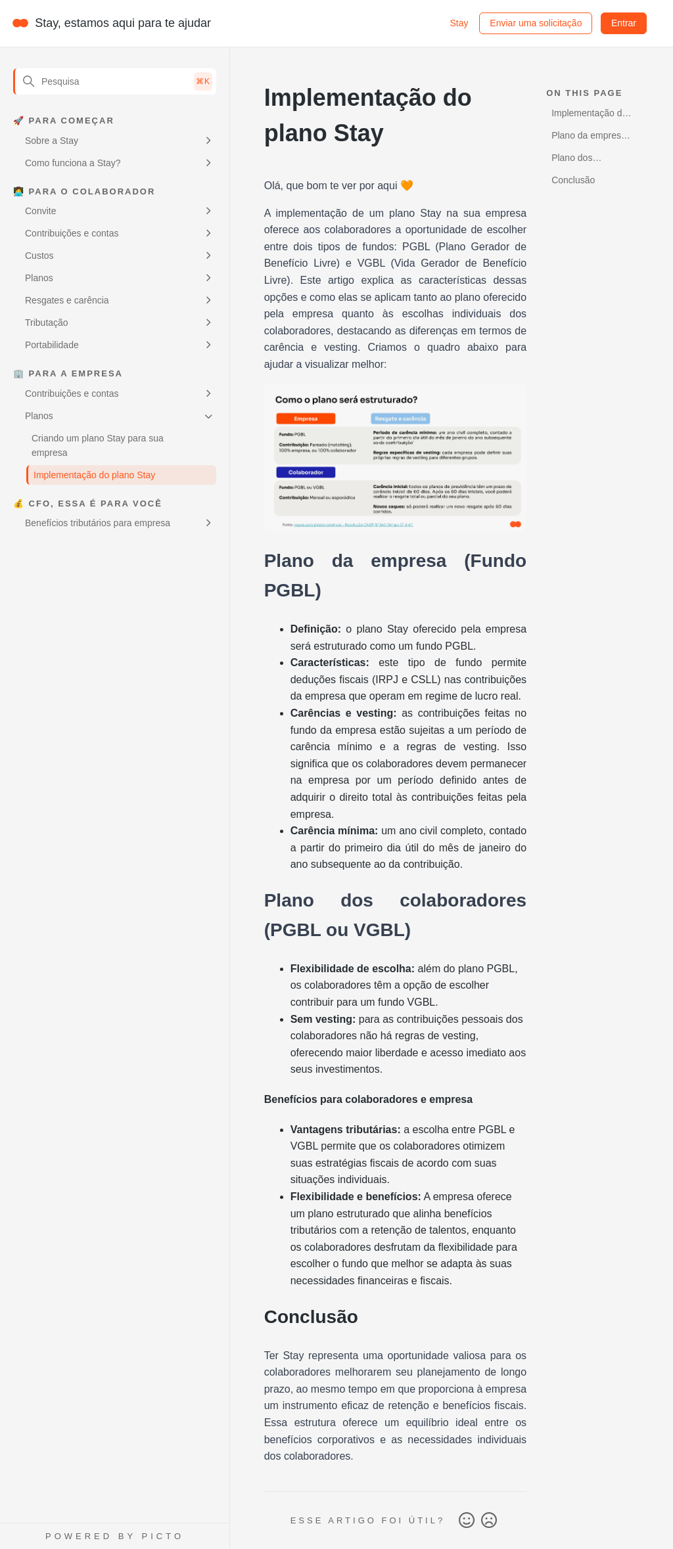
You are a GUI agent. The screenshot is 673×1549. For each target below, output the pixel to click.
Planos (39, 278)
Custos (39, 255)
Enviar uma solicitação (536, 23)
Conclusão (573, 180)
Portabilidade (52, 345)
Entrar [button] (623, 23)
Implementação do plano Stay (94, 475)
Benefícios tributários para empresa (97, 523)
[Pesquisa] (114, 81)
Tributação (46, 322)
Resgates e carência (67, 300)
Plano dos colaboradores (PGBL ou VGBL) (586, 160)
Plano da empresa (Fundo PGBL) (588, 137)
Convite (40, 211)
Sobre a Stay (51, 140)
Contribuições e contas (71, 233)
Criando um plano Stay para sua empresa (98, 445)
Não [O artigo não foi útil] (489, 1521)
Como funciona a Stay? (73, 163)
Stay (459, 23)
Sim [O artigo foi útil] (467, 1521)
